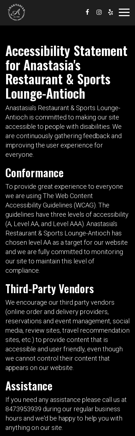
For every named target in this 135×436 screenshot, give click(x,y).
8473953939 (23, 409)
